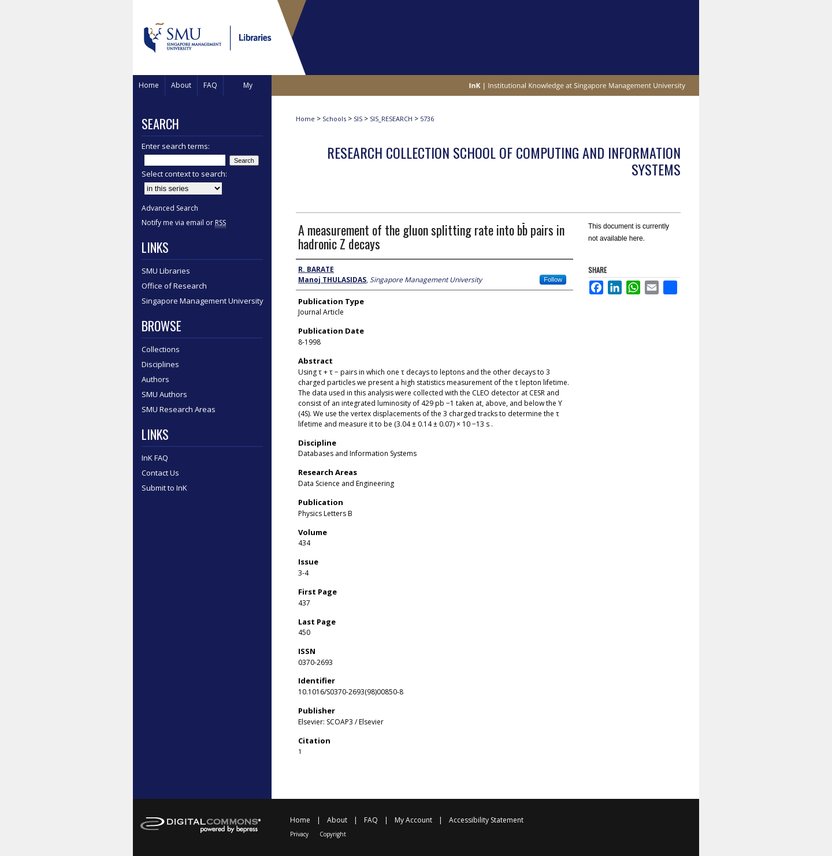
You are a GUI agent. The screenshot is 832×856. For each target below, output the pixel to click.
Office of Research (174, 286)
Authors (155, 379)
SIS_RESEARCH (391, 118)
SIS (358, 118)
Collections (161, 349)
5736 (427, 118)
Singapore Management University (202, 301)
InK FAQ (155, 458)
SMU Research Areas (179, 409)
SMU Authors (164, 394)
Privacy (299, 834)
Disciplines (160, 364)
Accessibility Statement (486, 820)
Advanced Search (170, 208)
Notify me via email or (184, 222)
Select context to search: (184, 174)
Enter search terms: (176, 146)
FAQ (371, 820)
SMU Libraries (166, 271)
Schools (334, 118)
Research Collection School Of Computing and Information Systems (504, 161)
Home (305, 118)
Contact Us (160, 473)
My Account (413, 820)
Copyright (333, 834)
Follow (553, 279)
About (337, 820)
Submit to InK (164, 488)
